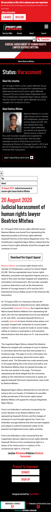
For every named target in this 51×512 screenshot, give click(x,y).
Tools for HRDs (7, 33)
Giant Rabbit (34, 494)
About (3, 183)
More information (8, 12)
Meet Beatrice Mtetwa (16, 158)
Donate (19, 33)
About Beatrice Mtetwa (26, 61)
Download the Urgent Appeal (25, 257)
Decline (19, 17)
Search (43, 33)
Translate (45, 39)
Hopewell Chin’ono (22, 308)
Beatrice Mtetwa (8, 265)
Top (2, 178)
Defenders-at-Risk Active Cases (38, 503)
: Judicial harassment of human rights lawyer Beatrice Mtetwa (16, 190)
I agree (7, 17)
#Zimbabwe (21, 453)
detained (13, 321)
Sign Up (25, 479)
